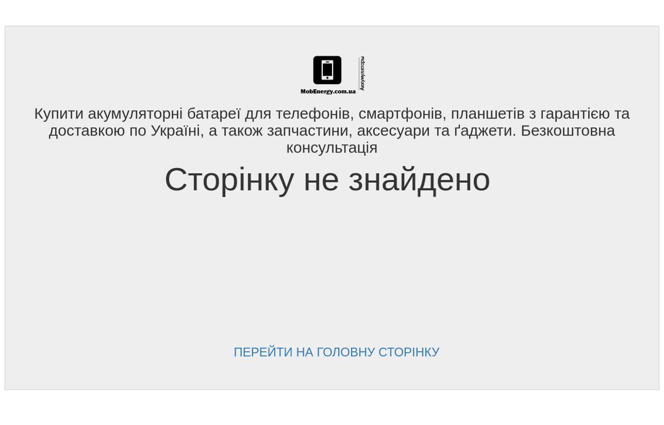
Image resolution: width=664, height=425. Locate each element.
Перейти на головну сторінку (332, 352)
